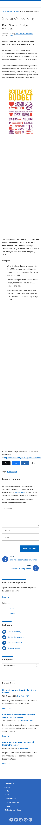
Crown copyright (10, 798)
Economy (12, 35)
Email (8, 614)
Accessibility (9, 783)
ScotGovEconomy (14, 632)
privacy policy (20, 492)
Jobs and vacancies (11, 802)
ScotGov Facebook (15, 643)
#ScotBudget (12, 472)
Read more (6, 597)
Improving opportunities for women (23, 560)
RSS (8, 608)
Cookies (7, 795)
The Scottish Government (24, 34)
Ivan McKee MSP (23, 696)
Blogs (4, 11)
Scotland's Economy (13, 11)
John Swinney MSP (26, 720)
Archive (7, 787)
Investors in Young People (21, 569)
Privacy (7, 806)
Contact (7, 791)
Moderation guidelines (12, 810)
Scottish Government (16, 637)
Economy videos (14, 648)
